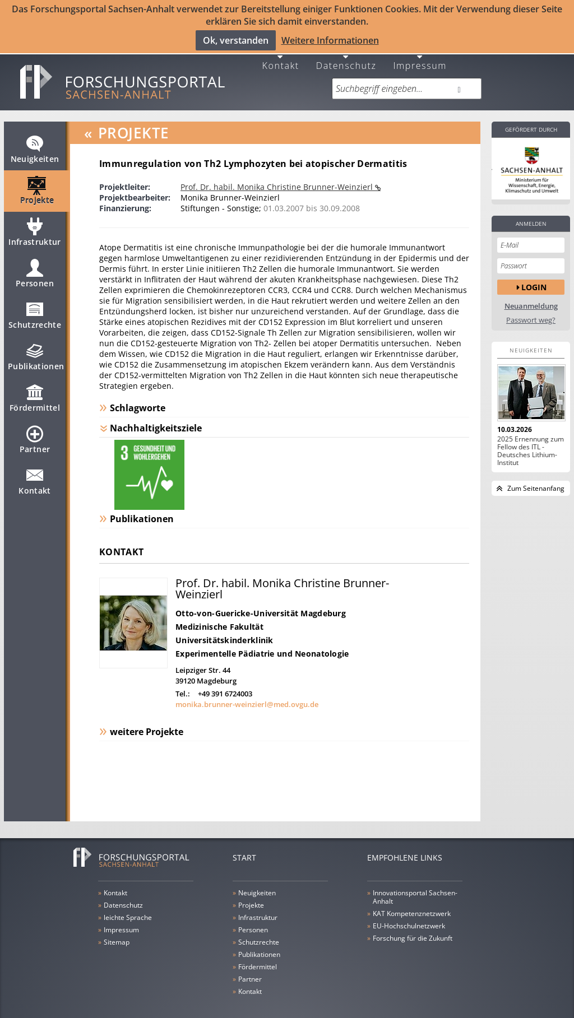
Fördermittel (35, 390)
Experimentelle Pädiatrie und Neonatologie (262, 641)
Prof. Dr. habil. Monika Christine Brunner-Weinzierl (277, 174)
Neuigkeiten (35, 142)
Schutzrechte (34, 308)
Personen (35, 266)
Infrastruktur (34, 225)
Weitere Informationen (330, 40)
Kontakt (280, 52)
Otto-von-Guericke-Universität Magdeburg (260, 601)
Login (534, 274)
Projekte (37, 183)
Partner (35, 432)
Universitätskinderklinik (224, 627)
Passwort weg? (531, 308)
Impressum (420, 52)
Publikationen (36, 349)
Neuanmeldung (531, 294)
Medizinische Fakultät (219, 614)
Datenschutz (346, 52)
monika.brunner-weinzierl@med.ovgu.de (246, 692)
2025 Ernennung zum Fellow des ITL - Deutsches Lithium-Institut (530, 438)
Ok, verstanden (236, 40)
